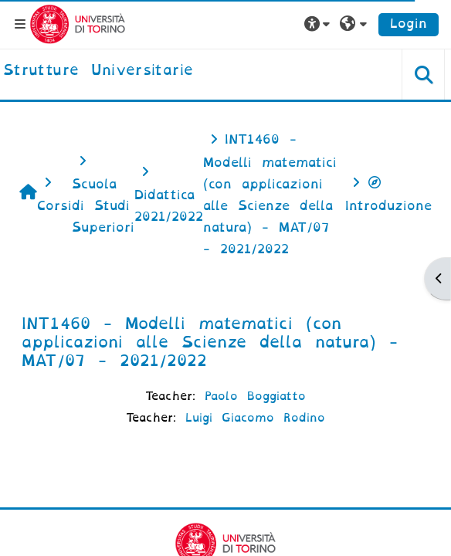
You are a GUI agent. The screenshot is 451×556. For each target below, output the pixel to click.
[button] (319, 24)
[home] (98, 71)
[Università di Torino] (77, 23)
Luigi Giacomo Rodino (255, 418)
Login (408, 23)
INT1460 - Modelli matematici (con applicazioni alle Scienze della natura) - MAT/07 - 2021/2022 (210, 342)
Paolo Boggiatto (255, 396)
